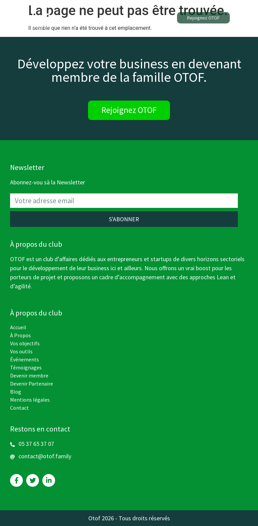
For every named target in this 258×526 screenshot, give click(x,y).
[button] (203, 17)
